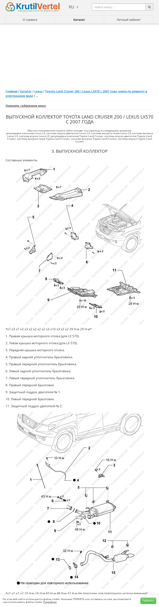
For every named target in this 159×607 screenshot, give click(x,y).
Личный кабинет (129, 20)
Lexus (38, 91)
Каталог (79, 20)
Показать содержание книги (26, 106)
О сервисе (30, 20)
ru (71, 7)
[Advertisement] (79, 55)
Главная (11, 91)
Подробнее (50, 602)
